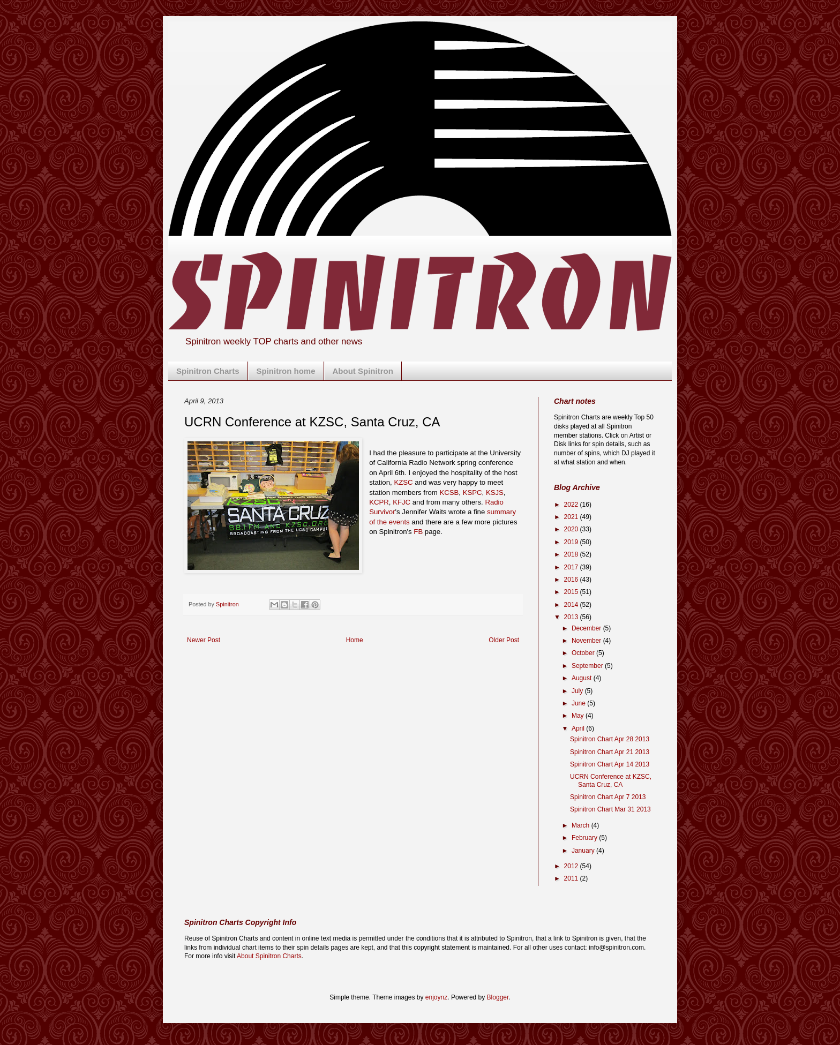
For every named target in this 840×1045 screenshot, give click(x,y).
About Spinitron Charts (269, 956)
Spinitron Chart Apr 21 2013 (609, 752)
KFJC (401, 502)
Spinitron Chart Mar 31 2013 (610, 809)
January (584, 850)
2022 (572, 504)
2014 (572, 604)
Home (354, 640)
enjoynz (436, 997)
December (587, 628)
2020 (572, 529)
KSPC (472, 492)
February (585, 837)
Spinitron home (286, 370)
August (583, 678)
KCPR (379, 502)
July (578, 691)
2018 (572, 554)
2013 (572, 617)
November (587, 640)
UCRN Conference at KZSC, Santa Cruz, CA (610, 780)
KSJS (495, 492)
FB (418, 532)
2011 (572, 878)
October (584, 653)
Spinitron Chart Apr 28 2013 (609, 739)
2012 (572, 866)
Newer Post (203, 640)
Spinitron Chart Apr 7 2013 (608, 797)
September (588, 666)
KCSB (449, 492)
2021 (572, 517)
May (579, 715)
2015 (572, 592)
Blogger (498, 997)
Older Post (504, 640)
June (579, 703)
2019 (572, 542)
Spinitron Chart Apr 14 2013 (609, 764)
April (579, 728)
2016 (572, 579)
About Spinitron (363, 370)
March (581, 825)
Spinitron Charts (207, 370)
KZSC (403, 482)
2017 (572, 567)
